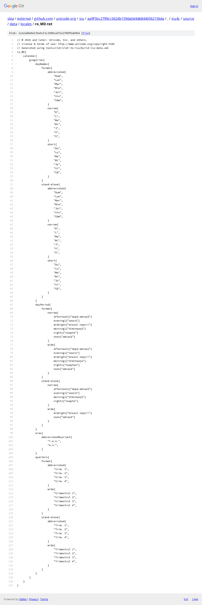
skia (10, 18)
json (195, 599)
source (188, 18)
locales (26, 24)
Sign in (194, 6)
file (86, 33)
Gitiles (23, 599)
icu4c (175, 18)
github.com (43, 18)
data (13, 24)
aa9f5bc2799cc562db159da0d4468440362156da (125, 18)
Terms (44, 599)
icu (81, 18)
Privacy (33, 599)
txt (186, 599)
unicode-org (66, 18)
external (24, 18)
